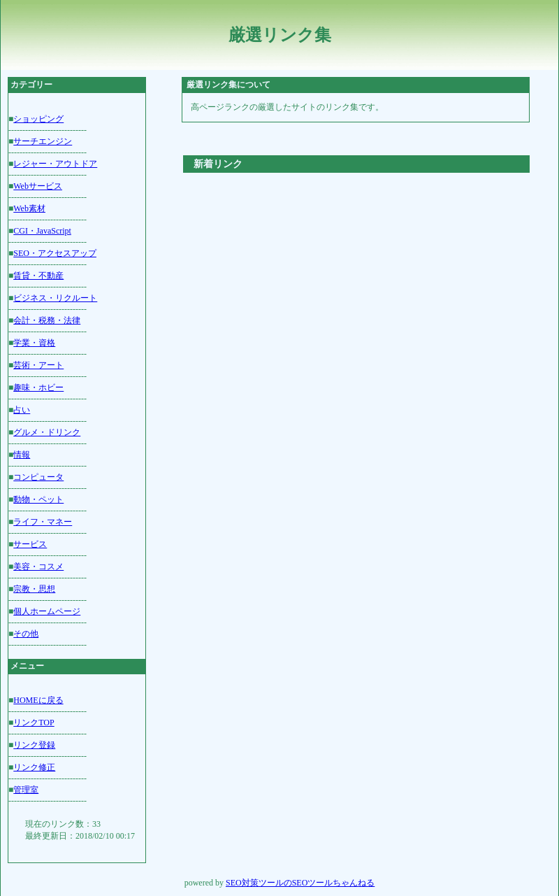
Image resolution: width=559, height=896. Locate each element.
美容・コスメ (38, 566)
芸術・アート (38, 365)
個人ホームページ (46, 611)
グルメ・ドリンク (46, 432)
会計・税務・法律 (46, 320)
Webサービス (37, 186)
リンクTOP (33, 722)
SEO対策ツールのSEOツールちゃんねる (300, 883)
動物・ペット (38, 499)
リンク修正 (34, 767)
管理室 (25, 790)
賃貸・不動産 (38, 275)
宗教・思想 (34, 589)
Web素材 (29, 208)
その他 (25, 634)
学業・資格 (34, 343)
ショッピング (38, 119)
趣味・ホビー (38, 387)
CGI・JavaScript (42, 231)
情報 (21, 455)
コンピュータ (38, 477)
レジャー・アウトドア (55, 164)
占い (21, 410)
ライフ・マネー (42, 522)
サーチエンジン (42, 141)
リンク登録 (34, 745)
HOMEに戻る (38, 700)
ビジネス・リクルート (55, 298)
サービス (30, 544)
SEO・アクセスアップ (54, 253)
